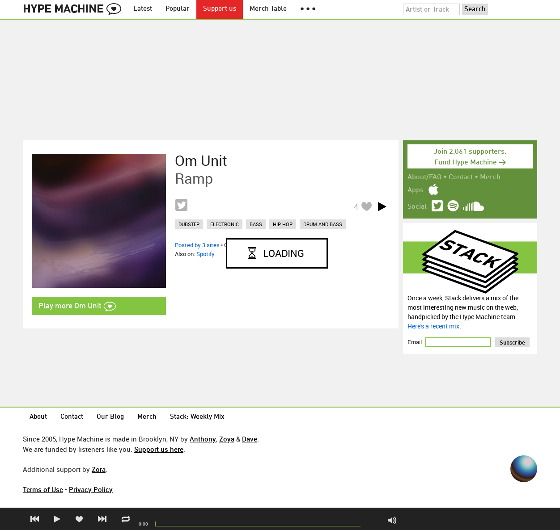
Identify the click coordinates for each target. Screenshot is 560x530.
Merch (490, 177)
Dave (249, 438)
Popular (177, 9)
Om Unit (201, 160)
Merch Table (268, 9)
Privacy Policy (91, 489)
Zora (99, 469)
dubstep (188, 224)
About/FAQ (424, 177)
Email (415, 342)
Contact (461, 177)
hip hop (283, 224)
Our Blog (110, 417)
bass (256, 224)
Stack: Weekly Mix (197, 417)
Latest (142, 9)
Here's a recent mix (433, 326)
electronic (224, 224)
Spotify (205, 254)
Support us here (158, 449)
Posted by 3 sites (197, 245)
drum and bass (322, 224)
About (38, 417)
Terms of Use (43, 489)
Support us (219, 9)
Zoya (226, 438)
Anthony (203, 438)
